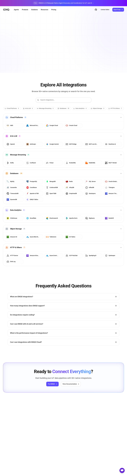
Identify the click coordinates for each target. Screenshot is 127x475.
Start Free (118, 10)
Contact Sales (105, 9)
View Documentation (71, 384)
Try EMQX (52, 384)
